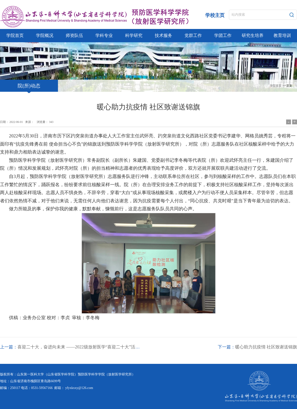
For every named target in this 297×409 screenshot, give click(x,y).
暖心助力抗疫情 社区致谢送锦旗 (266, 347)
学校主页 (215, 15)
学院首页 (276, 85)
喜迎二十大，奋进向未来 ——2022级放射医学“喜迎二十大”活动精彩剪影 (87, 347)
